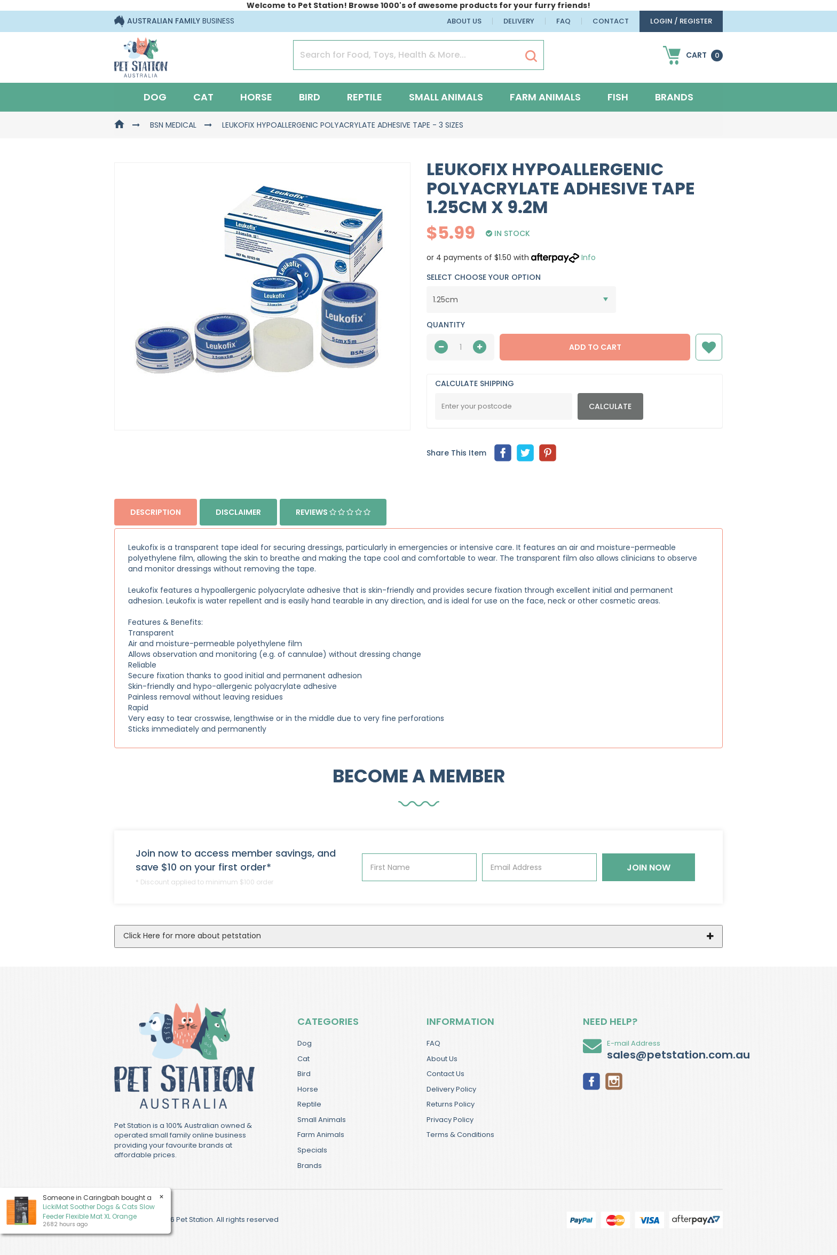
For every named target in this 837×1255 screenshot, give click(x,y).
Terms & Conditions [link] (460, 1135)
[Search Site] (531, 55)
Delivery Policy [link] (451, 1089)
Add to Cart (595, 347)
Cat (203, 97)
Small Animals (446, 97)
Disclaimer (238, 512)
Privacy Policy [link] (450, 1120)
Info (588, 257)
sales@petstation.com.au (678, 1054)
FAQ (563, 21)
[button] (709, 347)
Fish (617, 97)
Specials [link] (312, 1150)
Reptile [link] (309, 1104)
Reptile (364, 97)
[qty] (460, 347)
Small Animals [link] (321, 1120)
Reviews (333, 512)
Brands (674, 97)
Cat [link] (303, 1059)
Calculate (610, 406)
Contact (611, 21)
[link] (591, 1081)
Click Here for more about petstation (192, 935)
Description (155, 512)
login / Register (681, 21)
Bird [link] (304, 1074)
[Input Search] (406, 55)
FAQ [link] (433, 1043)
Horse (256, 97)
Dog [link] (304, 1043)
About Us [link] (442, 1059)
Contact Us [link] (445, 1074)
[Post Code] (503, 406)
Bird (309, 97)
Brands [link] (309, 1165)
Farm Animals (545, 97)
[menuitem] (502, 452)
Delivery (518, 21)
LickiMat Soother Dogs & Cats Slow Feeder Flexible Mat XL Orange (99, 1211)
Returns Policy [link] (451, 1104)
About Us (464, 21)
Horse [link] (307, 1089)
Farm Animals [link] (320, 1135)
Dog (155, 97)
